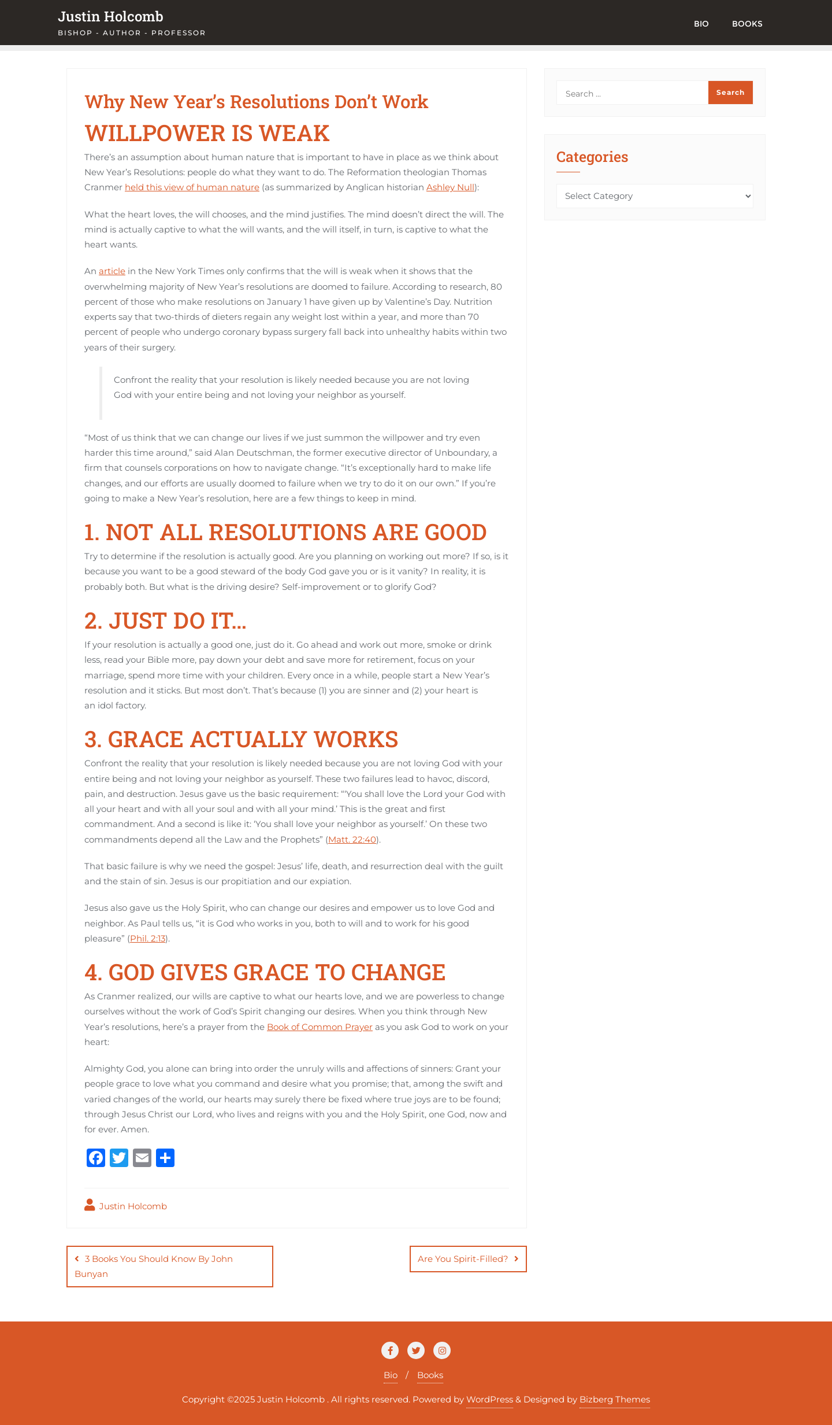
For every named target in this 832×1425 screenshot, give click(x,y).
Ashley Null (450, 187)
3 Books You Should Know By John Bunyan (154, 1266)
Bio (391, 1374)
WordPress (489, 1399)
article (112, 270)
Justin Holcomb (125, 1205)
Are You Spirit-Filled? (463, 1258)
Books (430, 1374)
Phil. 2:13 (147, 938)
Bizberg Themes (615, 1399)
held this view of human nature (192, 187)
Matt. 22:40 (352, 839)
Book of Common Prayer (320, 1026)
